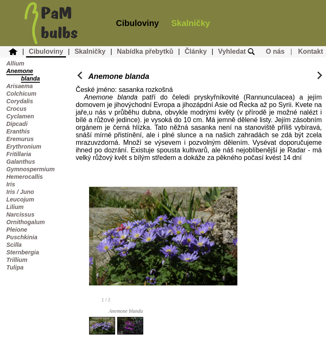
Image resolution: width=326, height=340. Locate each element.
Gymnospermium (30, 169)
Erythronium (23, 146)
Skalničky (190, 23)
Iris (10, 184)
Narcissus (20, 214)
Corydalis (19, 101)
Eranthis (18, 131)
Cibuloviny (137, 23)
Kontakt (310, 51)
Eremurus (20, 139)
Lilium (15, 207)
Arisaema (19, 86)
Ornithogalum (25, 222)
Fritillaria (18, 154)
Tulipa (15, 267)
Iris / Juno (20, 191)
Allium (15, 63)
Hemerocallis (24, 176)
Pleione (16, 229)
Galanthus (20, 161)
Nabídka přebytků (145, 51)
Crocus (16, 108)
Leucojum (20, 199)
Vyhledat (236, 51)
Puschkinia (21, 237)
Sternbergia (22, 252)
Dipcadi (17, 123)
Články (196, 51)
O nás (275, 51)
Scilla (14, 244)
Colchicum (21, 93)
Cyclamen (20, 116)
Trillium (16, 259)
